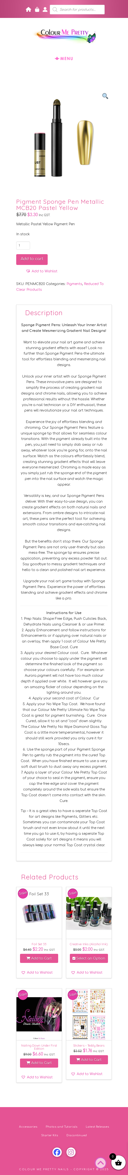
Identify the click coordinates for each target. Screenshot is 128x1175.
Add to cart (32, 259)
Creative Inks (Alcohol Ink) (89, 944)
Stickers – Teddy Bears (89, 1045)
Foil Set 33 (39, 944)
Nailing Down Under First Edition (39, 1046)
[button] (64, 58)
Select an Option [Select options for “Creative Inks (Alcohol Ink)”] (88, 958)
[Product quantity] (23, 246)
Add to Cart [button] (39, 958)
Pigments (74, 284)
